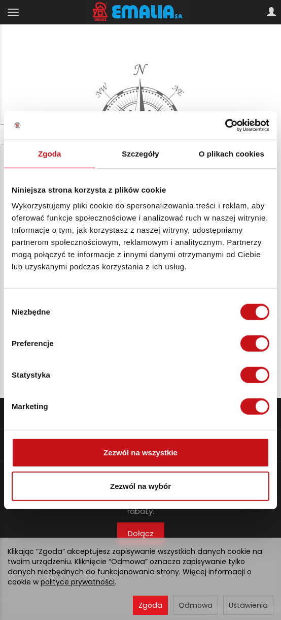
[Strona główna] (141, 12)
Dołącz (141, 533)
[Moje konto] (271, 12)
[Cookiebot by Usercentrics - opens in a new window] (225, 125)
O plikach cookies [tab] (231, 153)
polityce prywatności (78, 582)
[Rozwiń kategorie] (13, 12)
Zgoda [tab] (49, 153)
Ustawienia (248, 605)
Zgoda (150, 605)
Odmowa (196, 605)
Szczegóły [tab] (140, 153)
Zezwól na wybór (140, 485)
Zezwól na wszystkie (140, 452)
